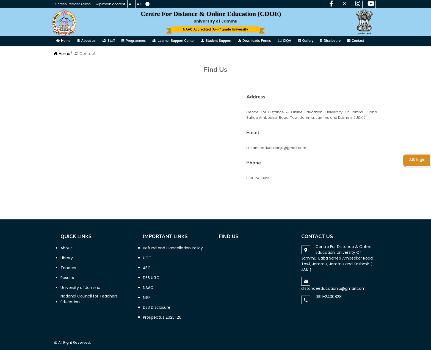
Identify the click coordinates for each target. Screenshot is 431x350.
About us (86, 41)
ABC (147, 268)
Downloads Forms (254, 41)
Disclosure (330, 41)
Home (63, 41)
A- (131, 4)
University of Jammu (80, 287)
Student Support (216, 41)
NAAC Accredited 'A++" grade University (215, 29)
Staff (108, 41)
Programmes (133, 41)
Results (67, 277)
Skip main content (110, 4)
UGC (147, 258)
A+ (139, 4)
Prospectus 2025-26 (162, 317)
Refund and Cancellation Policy (173, 248)
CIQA (284, 41)
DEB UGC (151, 277)
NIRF (146, 297)
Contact (355, 41)
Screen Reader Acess (73, 4)
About (66, 248)
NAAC (148, 287)
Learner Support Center (173, 41)
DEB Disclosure (156, 307)
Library (66, 258)
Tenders (68, 268)
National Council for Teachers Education (89, 299)
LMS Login (416, 159)
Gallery (305, 41)
